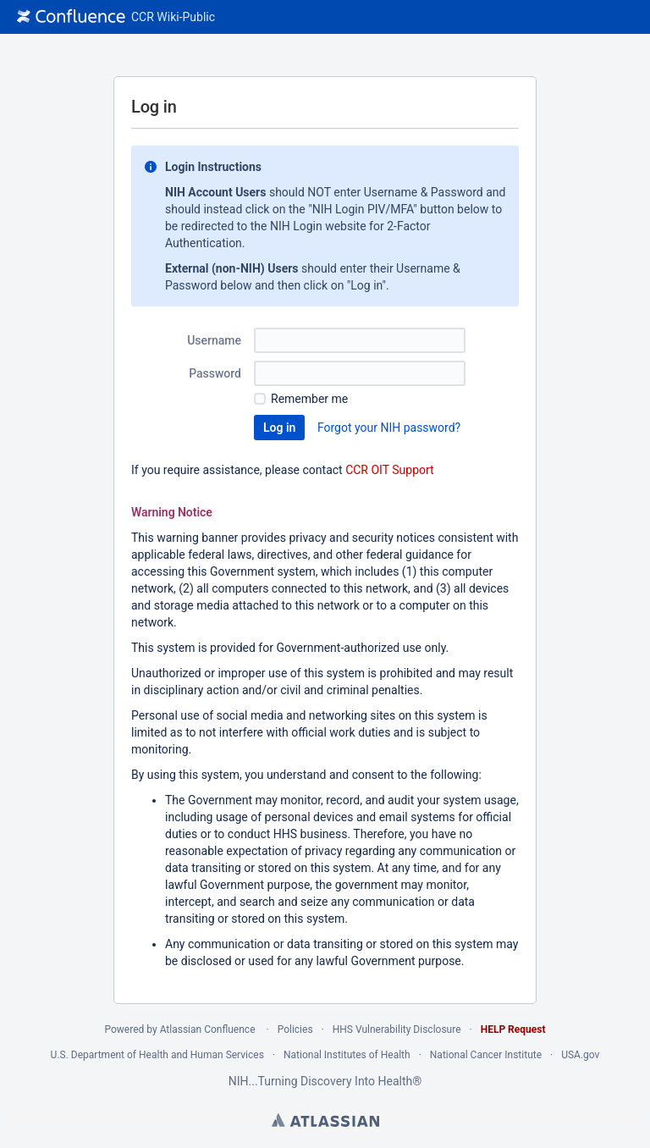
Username (214, 340)
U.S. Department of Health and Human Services (157, 1055)
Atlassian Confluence (208, 1029)
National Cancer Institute (486, 1055)
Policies (295, 1029)
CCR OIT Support (389, 470)
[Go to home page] (115, 17)
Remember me (309, 399)
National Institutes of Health (347, 1055)
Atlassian (325, 1120)
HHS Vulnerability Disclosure (397, 1029)
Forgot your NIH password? (388, 427)
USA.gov (580, 1055)
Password (215, 373)
